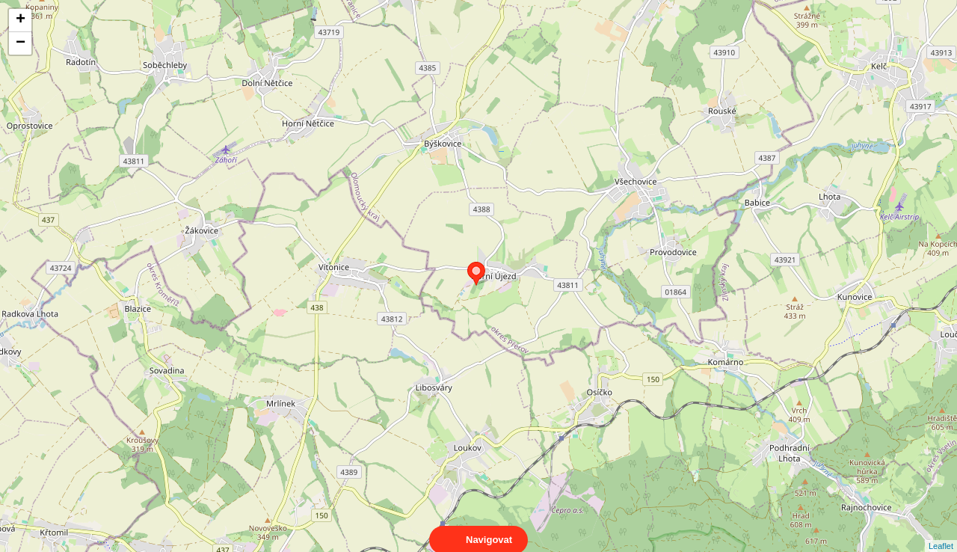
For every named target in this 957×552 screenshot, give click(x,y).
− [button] (20, 43)
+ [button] (20, 20)
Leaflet (941, 532)
